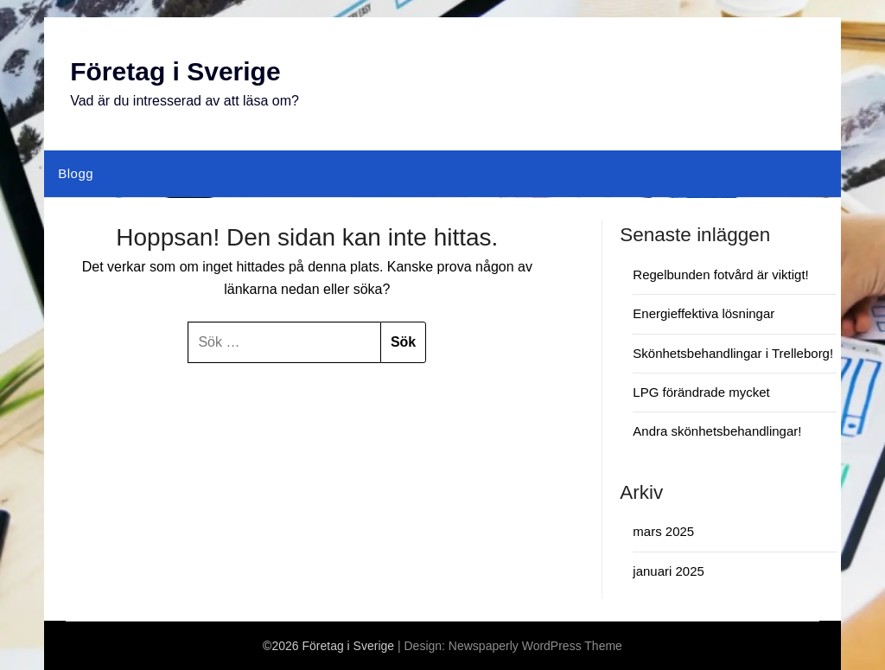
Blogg (75, 173)
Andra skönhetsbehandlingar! (717, 431)
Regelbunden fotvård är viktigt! (720, 274)
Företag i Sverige (175, 71)
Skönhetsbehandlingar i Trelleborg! (733, 353)
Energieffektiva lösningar (703, 313)
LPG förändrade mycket (701, 392)
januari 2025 (668, 571)
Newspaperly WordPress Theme (535, 646)
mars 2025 (663, 531)
